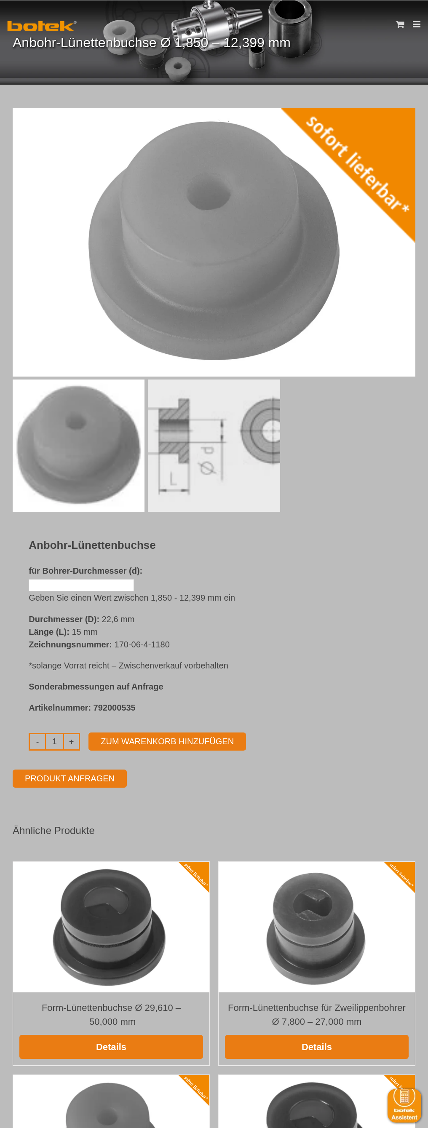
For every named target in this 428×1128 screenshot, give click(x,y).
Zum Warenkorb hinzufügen (167, 741)
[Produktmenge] (54, 741)
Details (111, 1047)
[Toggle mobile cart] (400, 24)
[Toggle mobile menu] (417, 24)
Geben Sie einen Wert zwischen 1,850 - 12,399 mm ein (132, 597)
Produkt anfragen (70, 778)
